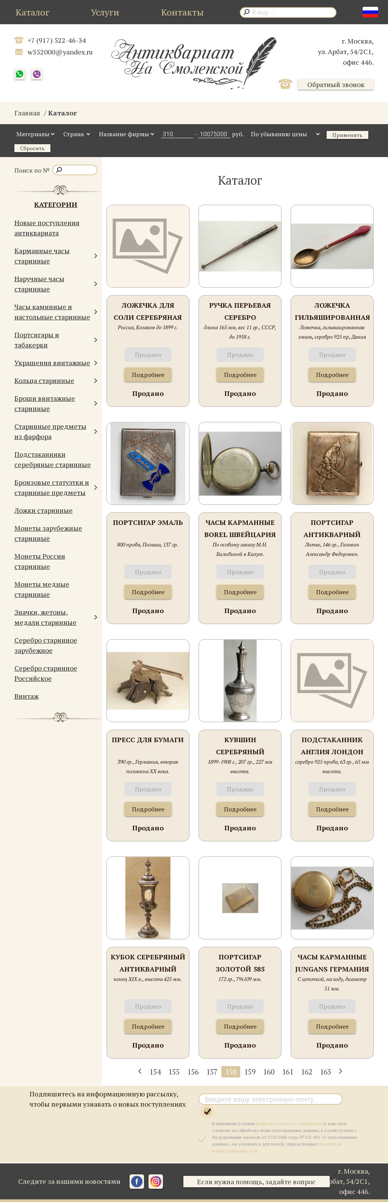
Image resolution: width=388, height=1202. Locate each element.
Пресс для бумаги (148, 739)
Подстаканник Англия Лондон (332, 745)
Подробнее (148, 375)
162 (306, 1071)
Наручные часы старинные (55, 283)
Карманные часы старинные (55, 255)
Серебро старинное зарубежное (45, 645)
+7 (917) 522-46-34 (57, 40)
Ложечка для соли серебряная (148, 311)
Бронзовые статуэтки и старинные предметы (55, 487)
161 (287, 1071)
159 (249, 1071)
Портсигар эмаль (148, 522)
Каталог (32, 12)
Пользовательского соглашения (289, 1123)
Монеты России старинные (39, 561)
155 (174, 1071)
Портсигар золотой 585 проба (240, 963)
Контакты (182, 12)
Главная (27, 112)
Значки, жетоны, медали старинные (55, 617)
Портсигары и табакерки (55, 339)
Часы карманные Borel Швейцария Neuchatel (240, 529)
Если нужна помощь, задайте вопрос (258, 1181)
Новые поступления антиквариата (47, 227)
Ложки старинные (43, 510)
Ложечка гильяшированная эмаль (332, 311)
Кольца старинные (55, 380)
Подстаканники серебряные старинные (52, 459)
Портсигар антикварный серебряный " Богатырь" (332, 529)
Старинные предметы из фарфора (55, 431)
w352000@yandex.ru (60, 51)
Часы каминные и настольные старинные (55, 311)
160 (268, 1071)
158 (230, 1071)
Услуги (105, 12)
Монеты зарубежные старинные (48, 533)
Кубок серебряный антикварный (148, 962)
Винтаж (26, 696)
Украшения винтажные (55, 362)
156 (193, 1071)
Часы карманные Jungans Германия (332, 962)
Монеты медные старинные (41, 589)
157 (211, 1071)
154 (155, 1071)
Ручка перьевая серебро (240, 311)
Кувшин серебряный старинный (240, 746)
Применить (347, 135)
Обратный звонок (336, 84)
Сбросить (32, 148)
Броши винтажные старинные (55, 403)
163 (325, 1071)
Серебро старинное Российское (45, 673)
